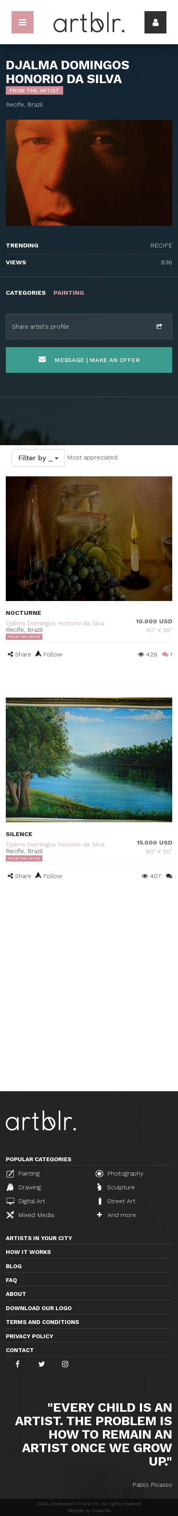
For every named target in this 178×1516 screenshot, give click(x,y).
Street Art (116, 1201)
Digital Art (26, 1201)
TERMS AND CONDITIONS (42, 1322)
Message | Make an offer (89, 360)
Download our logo (39, 1308)
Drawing (24, 1187)
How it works (28, 1252)
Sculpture (116, 1187)
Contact (20, 1350)
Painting (23, 1173)
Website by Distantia (89, 1510)
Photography (119, 1173)
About (16, 1294)
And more (116, 1215)
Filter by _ (38, 458)
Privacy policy (29, 1336)
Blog (14, 1266)
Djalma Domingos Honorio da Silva (55, 623)
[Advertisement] (89, 998)
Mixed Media (30, 1215)
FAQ (11, 1280)
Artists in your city (39, 1238)
